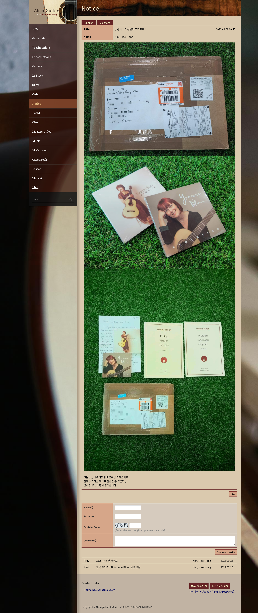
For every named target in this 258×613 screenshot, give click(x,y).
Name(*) (88, 507)
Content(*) (90, 540)
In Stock (37, 75)
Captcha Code (92, 527)
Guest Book (39, 159)
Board (36, 113)
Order (36, 94)
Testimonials (41, 47)
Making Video (41, 131)
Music (36, 141)
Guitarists (38, 38)
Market (37, 178)
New (35, 29)
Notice (36, 103)
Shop (35, 85)
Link (35, 187)
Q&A (35, 122)
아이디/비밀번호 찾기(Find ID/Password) (211, 591)
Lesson (36, 169)
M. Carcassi (39, 150)
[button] (124, 36)
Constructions (41, 57)
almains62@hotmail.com (100, 589)
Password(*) (90, 516)
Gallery (37, 66)
